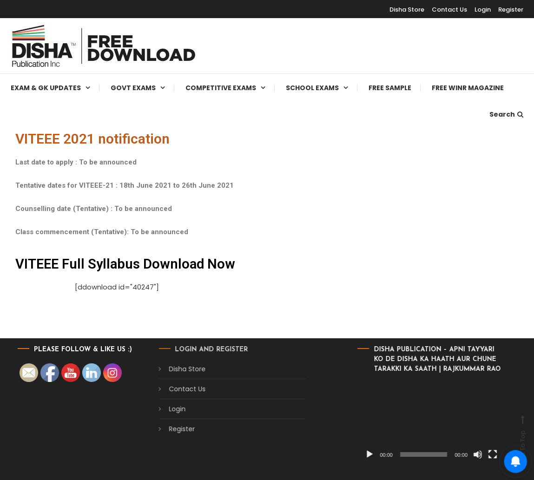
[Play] (308, 454)
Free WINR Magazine (468, 87)
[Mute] (416, 454)
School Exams (312, 87)
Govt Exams (133, 87)
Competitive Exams (220, 87)
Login (483, 9)
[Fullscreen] (431, 454)
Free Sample (390, 87)
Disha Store (406, 9)
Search (506, 114)
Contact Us (449, 9)
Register (510, 9)
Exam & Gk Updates (46, 87)
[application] (369, 422)
